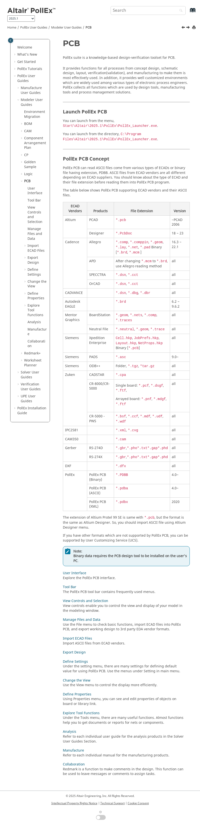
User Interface (35, 191)
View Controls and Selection (35, 214)
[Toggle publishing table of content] (10, 40)
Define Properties (36, 296)
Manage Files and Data (35, 233)
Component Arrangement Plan (35, 143)
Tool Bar (34, 200)
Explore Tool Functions (81, 713)
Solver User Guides (30, 375)
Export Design (33, 260)
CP (26, 155)
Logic (28, 174)
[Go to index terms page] (187, 12)
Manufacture (37, 332)
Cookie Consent (138, 803)
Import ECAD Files (36, 248)
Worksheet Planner (32, 363)
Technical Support (112, 803)
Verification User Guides (31, 387)
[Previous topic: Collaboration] (184, 28)
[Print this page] (194, 27)
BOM (28, 123)
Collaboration (36, 344)
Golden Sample (30, 165)
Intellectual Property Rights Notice (74, 803)
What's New (27, 54)
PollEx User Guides (33, 27)
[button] (15, 47)
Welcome (24, 47)
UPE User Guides (28, 399)
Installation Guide (31, 411)
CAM (28, 131)
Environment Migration (34, 114)
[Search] (180, 11)
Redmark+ (32, 353)
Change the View (37, 284)
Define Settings (34, 272)
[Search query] (148, 10)
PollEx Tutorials (29, 68)
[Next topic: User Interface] (188, 28)
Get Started (26, 61)
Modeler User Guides (66, 27)
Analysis (34, 322)
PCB (88, 27)
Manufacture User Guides (31, 90)
